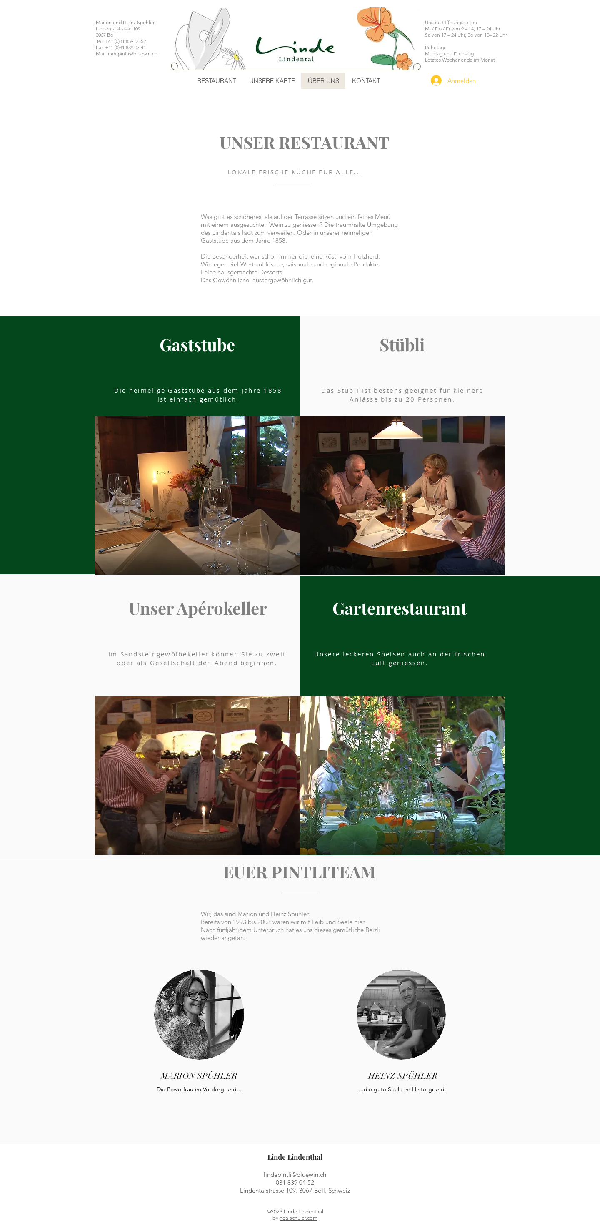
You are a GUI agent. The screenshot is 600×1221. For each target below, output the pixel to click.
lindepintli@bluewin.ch (132, 53)
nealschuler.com (299, 1218)
